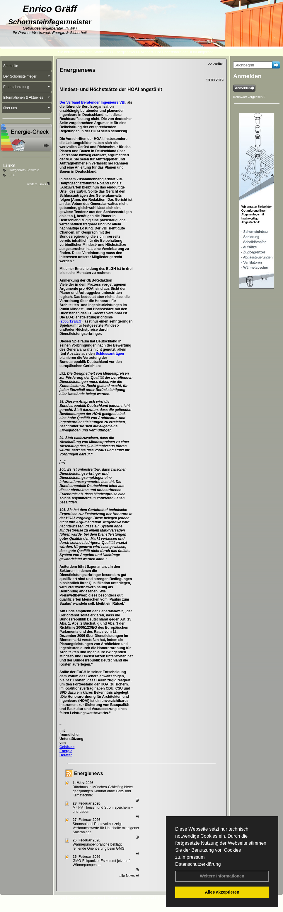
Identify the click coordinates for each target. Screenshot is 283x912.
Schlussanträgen (110, 354)
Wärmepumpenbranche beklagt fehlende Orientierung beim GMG (99, 846)
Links (9, 165)
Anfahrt (151, 898)
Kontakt (75, 898)
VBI (122, 102)
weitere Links (38, 184)
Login (61, 898)
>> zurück (216, 64)
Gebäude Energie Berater (66, 751)
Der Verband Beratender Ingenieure (89, 102)
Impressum (192, 857)
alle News (129, 876)
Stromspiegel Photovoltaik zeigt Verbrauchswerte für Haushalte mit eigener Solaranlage (106, 828)
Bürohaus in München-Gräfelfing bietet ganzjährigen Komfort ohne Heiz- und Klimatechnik (103, 791)
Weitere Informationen (222, 876)
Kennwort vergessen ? (249, 97)
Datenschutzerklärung (198, 864)
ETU (12, 175)
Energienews (88, 773)
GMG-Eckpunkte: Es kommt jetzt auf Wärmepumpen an (101, 863)
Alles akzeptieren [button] (222, 892)
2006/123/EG (71, 321)
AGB (165, 898)
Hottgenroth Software (24, 170)
